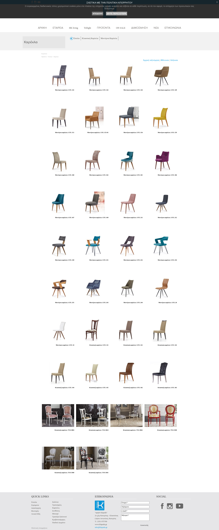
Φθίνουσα (165, 60)
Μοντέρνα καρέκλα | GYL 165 (133, 175)
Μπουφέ (55, 514)
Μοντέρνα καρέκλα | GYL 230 (64, 260)
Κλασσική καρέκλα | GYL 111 (98, 345)
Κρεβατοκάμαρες (58, 520)
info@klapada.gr (101, 527)
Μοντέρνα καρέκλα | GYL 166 (167, 175)
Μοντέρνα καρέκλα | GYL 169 (98, 217)
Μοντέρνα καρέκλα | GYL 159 (167, 132)
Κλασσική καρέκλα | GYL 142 (167, 345)
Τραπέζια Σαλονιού (59, 517)
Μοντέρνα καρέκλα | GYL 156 (133, 132)
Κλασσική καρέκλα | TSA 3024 (98, 430)
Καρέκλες (55, 508)
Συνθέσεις (56, 511)
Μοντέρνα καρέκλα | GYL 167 (64, 217)
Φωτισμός (35, 511)
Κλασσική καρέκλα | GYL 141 (133, 345)
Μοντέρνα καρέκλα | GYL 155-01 (97, 132)
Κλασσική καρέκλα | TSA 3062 (133, 430)
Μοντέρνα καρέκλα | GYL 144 (133, 90)
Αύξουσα (174, 60)
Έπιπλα (50, 56)
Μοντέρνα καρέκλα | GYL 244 (133, 302)
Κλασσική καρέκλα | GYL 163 (167, 387)
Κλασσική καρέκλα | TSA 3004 (64, 430)
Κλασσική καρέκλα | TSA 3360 (64, 472)
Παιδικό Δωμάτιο (58, 522)
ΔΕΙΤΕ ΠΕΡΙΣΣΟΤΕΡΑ (117, 13)
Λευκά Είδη (35, 514)
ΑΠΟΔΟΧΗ (98, 13)
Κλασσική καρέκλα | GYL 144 (64, 387)
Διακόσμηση (36, 508)
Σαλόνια (55, 502)
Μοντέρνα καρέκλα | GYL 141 (64, 90)
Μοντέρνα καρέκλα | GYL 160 (64, 175)
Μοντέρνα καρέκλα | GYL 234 (167, 260)
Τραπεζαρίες (57, 505)
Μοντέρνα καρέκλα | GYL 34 (65, 345)
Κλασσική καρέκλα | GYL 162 (133, 387)
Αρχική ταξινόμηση (151, 60)
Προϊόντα (44, 56)
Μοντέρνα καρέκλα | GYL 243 (98, 302)
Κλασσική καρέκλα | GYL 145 (98, 387)
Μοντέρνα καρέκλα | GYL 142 (98, 90)
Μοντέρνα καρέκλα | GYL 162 (98, 175)
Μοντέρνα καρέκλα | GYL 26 (168, 302)
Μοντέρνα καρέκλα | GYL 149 (167, 90)
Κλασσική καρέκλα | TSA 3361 (98, 472)
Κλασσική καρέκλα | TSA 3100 (167, 430)
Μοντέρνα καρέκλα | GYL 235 (64, 302)
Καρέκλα (56, 56)
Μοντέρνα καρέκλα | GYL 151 (64, 132)
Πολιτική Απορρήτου (39, 528)
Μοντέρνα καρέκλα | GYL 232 (133, 260)
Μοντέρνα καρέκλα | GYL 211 (133, 217)
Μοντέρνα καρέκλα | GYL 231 (98, 260)
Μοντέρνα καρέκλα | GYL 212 (167, 217)
